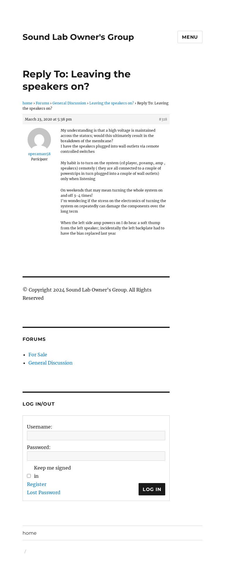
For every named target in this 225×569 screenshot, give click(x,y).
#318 (163, 119)
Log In (152, 489)
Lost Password (43, 492)
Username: (39, 427)
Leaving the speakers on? (111, 103)
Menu (190, 37)
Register (36, 484)
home (28, 103)
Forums (42, 103)
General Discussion (69, 103)
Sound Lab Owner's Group (78, 37)
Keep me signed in (52, 472)
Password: (39, 447)
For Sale (37, 355)
